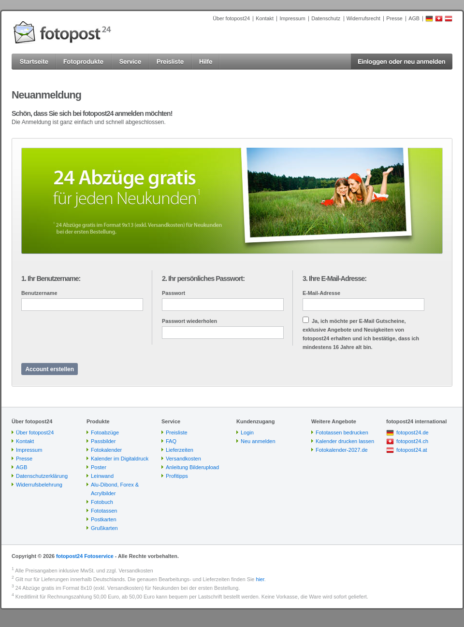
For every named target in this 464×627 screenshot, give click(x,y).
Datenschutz (325, 18)
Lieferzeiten (179, 450)
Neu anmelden (258, 441)
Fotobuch (102, 502)
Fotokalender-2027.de (342, 450)
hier (260, 579)
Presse (394, 18)
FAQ (171, 441)
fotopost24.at (411, 450)
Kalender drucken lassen (345, 441)
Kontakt (265, 18)
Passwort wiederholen (189, 321)
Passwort (173, 293)
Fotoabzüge (105, 432)
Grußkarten (104, 528)
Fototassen (104, 511)
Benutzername (39, 293)
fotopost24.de (412, 432)
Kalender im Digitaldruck (119, 458)
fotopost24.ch (412, 441)
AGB (414, 18)
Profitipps (177, 476)
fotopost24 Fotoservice (85, 556)
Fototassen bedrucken (342, 432)
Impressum (292, 18)
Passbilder (103, 441)
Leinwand (102, 476)
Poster (98, 467)
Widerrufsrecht (363, 18)
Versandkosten (183, 458)
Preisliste (177, 432)
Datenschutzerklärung (42, 476)
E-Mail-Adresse (321, 293)
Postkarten (103, 519)
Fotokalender (106, 450)
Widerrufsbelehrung (39, 485)
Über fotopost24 (231, 18)
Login (247, 432)
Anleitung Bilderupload (192, 467)
